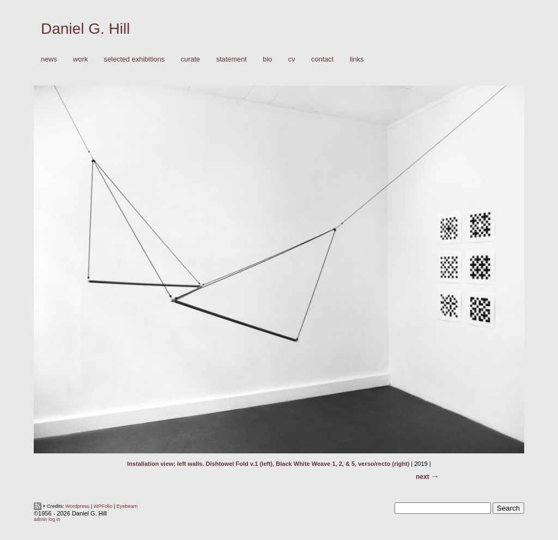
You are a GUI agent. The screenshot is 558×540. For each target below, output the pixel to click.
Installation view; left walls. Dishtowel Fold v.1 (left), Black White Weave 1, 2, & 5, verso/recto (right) (268, 463)
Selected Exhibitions (134, 59)
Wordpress (77, 506)
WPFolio (103, 506)
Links (357, 59)
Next (422, 477)
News (49, 59)
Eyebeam (127, 506)
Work (77, 59)
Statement (231, 59)
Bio (267, 59)
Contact (322, 59)
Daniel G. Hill (85, 28)
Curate (191, 59)
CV (291, 59)
